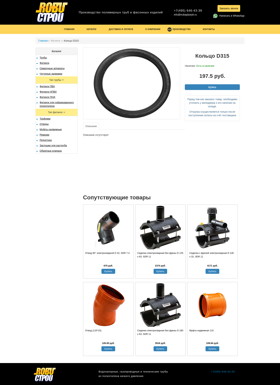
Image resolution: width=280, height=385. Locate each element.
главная (69, 29)
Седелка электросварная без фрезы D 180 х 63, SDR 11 (160, 332)
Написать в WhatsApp (228, 15)
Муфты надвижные (51, 129)
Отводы (44, 124)
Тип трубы (55, 80)
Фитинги (56, 40)
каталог (92, 29)
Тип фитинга (55, 112)
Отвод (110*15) (93, 330)
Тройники (45, 118)
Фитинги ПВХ (47, 86)
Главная (43, 40)
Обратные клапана (51, 150)
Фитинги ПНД (47, 97)
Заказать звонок (228, 8)
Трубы (43, 57)
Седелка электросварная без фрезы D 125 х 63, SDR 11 (160, 255)
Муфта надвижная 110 (201, 330)
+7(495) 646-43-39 (188, 10)
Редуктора (46, 140)
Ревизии (44, 134)
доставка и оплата (121, 29)
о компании (152, 29)
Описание (91, 126)
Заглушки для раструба (53, 145)
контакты (209, 29)
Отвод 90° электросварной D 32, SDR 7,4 (107, 253)
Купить (212, 87)
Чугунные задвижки (51, 73)
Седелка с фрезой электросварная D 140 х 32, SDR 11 (211, 255)
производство (179, 29)
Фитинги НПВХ (48, 91)
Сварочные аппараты (52, 68)
